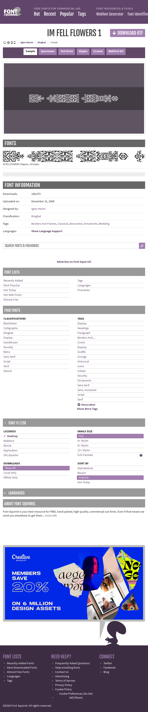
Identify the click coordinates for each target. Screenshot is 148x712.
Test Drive (66, 51)
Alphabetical (85, 468)
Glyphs (83, 51)
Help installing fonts (67, 668)
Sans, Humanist (87, 390)
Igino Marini (26, 42)
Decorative (75, 224)
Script (7, 361)
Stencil (8, 371)
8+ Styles (83, 445)
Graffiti (82, 352)
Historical (83, 361)
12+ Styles (84, 450)
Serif (6, 366)
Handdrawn (11, 342)
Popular (67, 14)
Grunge (82, 357)
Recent (50, 14)
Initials (82, 371)
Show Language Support (46, 231)
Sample (30, 51)
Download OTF (127, 33)
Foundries (84, 290)
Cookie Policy (63, 689)
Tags (82, 14)
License (98, 51)
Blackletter (10, 323)
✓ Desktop (11, 436)
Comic (81, 342)
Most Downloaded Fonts (22, 668)
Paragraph (84, 333)
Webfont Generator (109, 14)
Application (11, 450)
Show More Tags (87, 409)
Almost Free (11, 300)
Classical (63, 224)
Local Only (10, 473)
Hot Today (10, 290)
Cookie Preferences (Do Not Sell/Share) (76, 696)
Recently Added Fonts (20, 663)
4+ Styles (83, 441)
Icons (81, 366)
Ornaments (90, 224)
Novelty (8, 347)
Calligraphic (11, 328)
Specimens (48, 51)
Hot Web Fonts (13, 295)
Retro (7, 352)
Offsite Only (11, 477)
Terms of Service (65, 681)
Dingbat (36, 216)
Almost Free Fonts (18, 672)
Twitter (107, 663)
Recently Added (13, 281)
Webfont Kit (115, 51)
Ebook (7, 446)
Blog (106, 672)
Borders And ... (86, 338)
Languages (84, 285)
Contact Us (62, 672)
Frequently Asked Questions (72, 663)
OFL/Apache (11, 455)
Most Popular (12, 285)
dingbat (42, 42)
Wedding (104, 224)
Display (8, 338)
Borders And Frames (43, 224)
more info (51, 516)
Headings (83, 328)
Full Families (85, 455)
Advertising (62, 676)
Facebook (109, 668)
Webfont (9, 441)
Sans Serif (9, 357)
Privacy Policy (63, 685)
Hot (37, 14)
